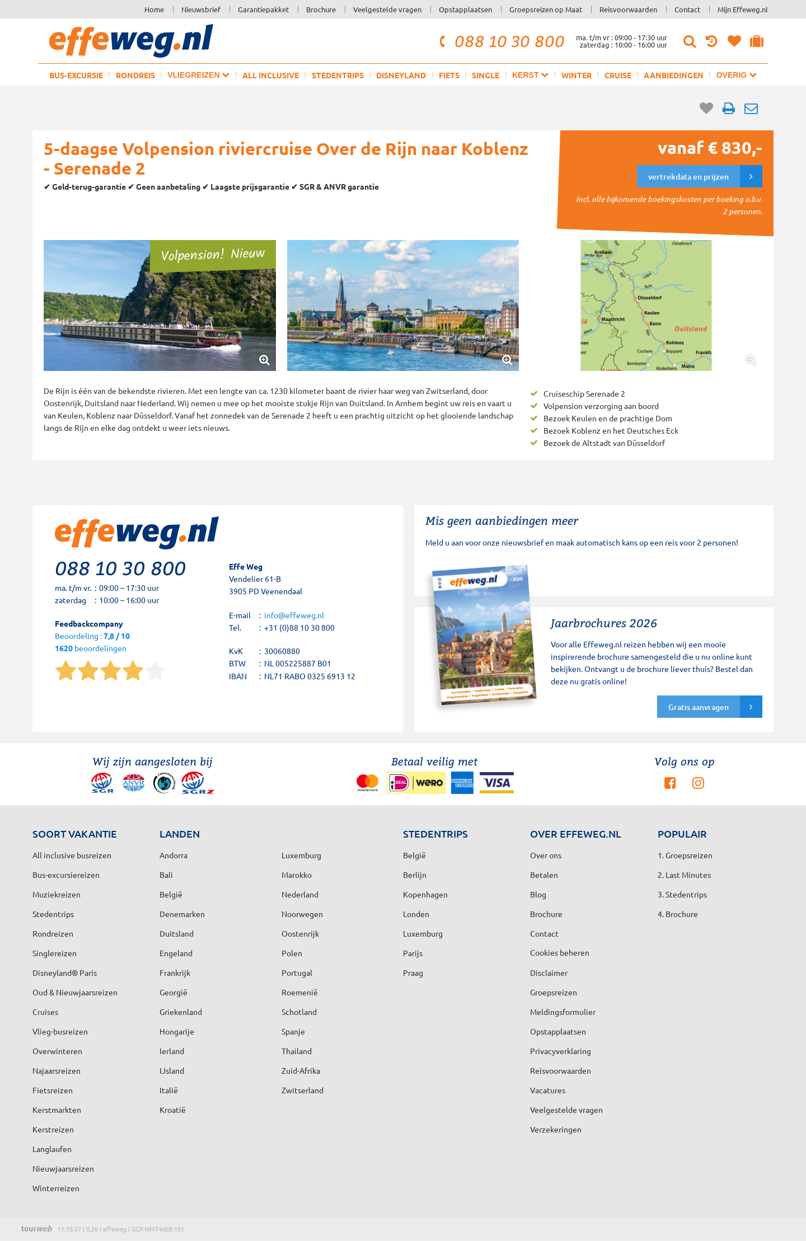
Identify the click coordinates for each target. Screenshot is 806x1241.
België (171, 894)
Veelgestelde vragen (387, 9)
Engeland (176, 953)
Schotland (299, 1012)
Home (154, 9)
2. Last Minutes (684, 874)
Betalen (544, 874)
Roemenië (300, 992)
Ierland (172, 1051)
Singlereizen (54, 953)
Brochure (321, 9)
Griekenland (181, 1012)
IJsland (172, 1070)
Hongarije (177, 1031)
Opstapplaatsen (465, 9)
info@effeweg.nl (294, 615)
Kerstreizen (53, 1129)
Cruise (617, 75)
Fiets (449, 75)
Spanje (293, 1031)
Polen (292, 953)
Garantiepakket (263, 9)
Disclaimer (549, 972)
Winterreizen (55, 1188)
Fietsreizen (52, 1090)
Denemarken (182, 914)
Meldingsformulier (563, 1012)
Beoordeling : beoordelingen (92, 643)
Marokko (297, 874)
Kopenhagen (425, 894)
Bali (166, 874)
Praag (413, 972)
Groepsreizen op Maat (545, 9)
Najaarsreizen (56, 1070)
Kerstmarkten (56, 1109)
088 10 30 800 (500, 41)
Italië (169, 1090)
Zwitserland (303, 1090)
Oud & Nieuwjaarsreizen (75, 992)
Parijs (413, 953)
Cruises (45, 1012)
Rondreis (135, 75)
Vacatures (547, 1090)
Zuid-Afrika (301, 1070)
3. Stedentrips (682, 894)
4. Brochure (678, 914)
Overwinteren (57, 1051)
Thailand (297, 1051)
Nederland (300, 894)
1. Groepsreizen (685, 855)
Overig (736, 74)
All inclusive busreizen (71, 855)
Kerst (530, 74)
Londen (416, 914)
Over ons (545, 855)
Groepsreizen (553, 992)
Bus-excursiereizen (66, 874)
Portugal (297, 972)
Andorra (174, 855)
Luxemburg (423, 933)
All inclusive (270, 75)
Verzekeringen (556, 1129)
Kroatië (173, 1109)
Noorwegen (302, 914)
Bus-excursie (76, 75)
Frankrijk (175, 972)
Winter (576, 75)
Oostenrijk (300, 933)
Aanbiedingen (674, 75)
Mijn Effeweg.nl (743, 9)
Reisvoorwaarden (628, 9)
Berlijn (415, 874)
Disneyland (401, 75)
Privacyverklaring (560, 1051)
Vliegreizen (198, 74)
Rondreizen (52, 933)
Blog (538, 894)
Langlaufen (52, 1149)
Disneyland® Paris (64, 972)
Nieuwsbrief (201, 9)
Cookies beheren (559, 952)
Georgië (174, 992)
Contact (687, 9)
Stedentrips (338, 75)
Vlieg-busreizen (60, 1031)
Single (485, 75)
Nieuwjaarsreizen (63, 1168)
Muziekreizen (56, 894)
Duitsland (177, 933)
